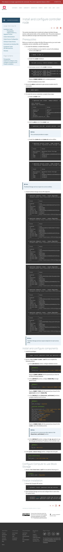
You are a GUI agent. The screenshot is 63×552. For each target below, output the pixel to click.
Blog (3, 541)
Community (27, 7)
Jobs (13, 536)
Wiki (23, 541)
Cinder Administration (9, 36)
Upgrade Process (8, 34)
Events (41, 7)
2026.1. (48, 2)
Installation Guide (8, 29)
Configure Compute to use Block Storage (14, 62)
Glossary (6, 50)
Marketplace (34, 7)
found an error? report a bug (55, 515)
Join (53, 7)
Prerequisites (10, 31)
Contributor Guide (8, 46)
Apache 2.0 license (49, 539)
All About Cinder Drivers (10, 41)
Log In (57, 7)
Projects (4, 533)
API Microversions (8, 48)
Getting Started (25, 536)
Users (20, 7)
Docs (50, 7)
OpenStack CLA (36, 541)
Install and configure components (12, 60)
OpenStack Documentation (13, 20)
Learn (45, 7)
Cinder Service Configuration (11, 39)
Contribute (14, 539)
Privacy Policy (36, 539)
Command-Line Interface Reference (13, 44)
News (3, 544)
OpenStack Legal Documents (40, 517)
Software (15, 7)
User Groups (15, 533)
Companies (14, 538)
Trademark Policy (36, 537)
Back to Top (57, 1)
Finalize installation (8, 64)
